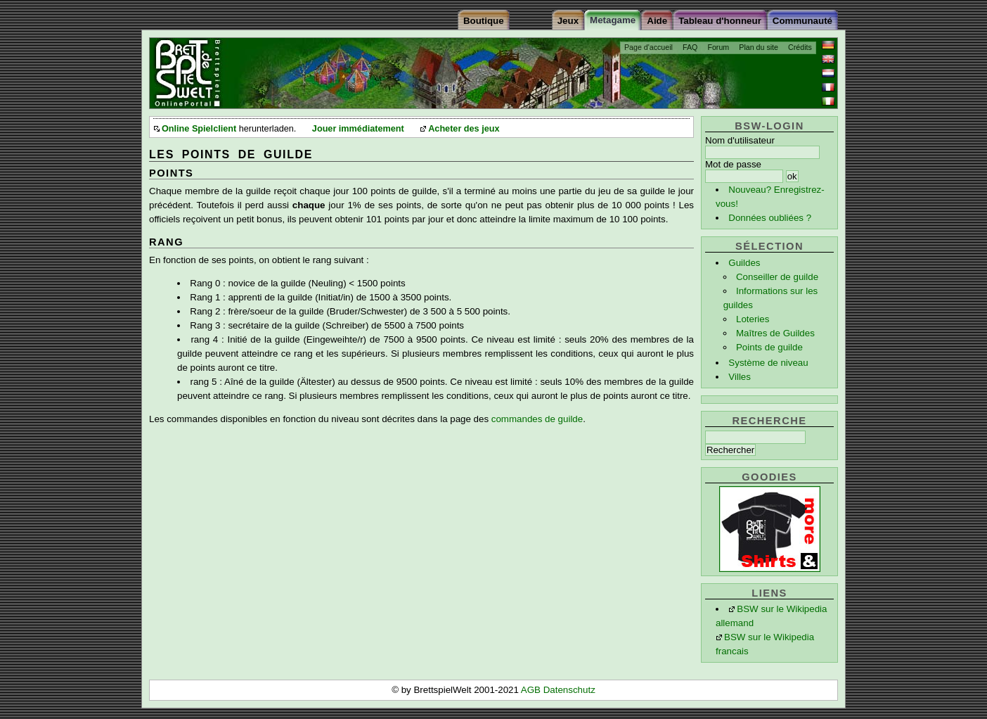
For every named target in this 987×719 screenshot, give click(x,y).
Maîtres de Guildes (775, 333)
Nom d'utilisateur (740, 140)
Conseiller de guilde (777, 277)
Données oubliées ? (769, 217)
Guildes (744, 262)
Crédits (800, 47)
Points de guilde (769, 347)
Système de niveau (768, 362)
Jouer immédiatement (358, 129)
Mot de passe (733, 164)
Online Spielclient (199, 129)
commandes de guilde (537, 419)
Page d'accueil (648, 47)
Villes (739, 376)
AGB (532, 690)
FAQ (690, 47)
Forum (718, 47)
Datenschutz (569, 690)
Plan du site (758, 47)
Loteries (752, 319)
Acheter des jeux (463, 129)
